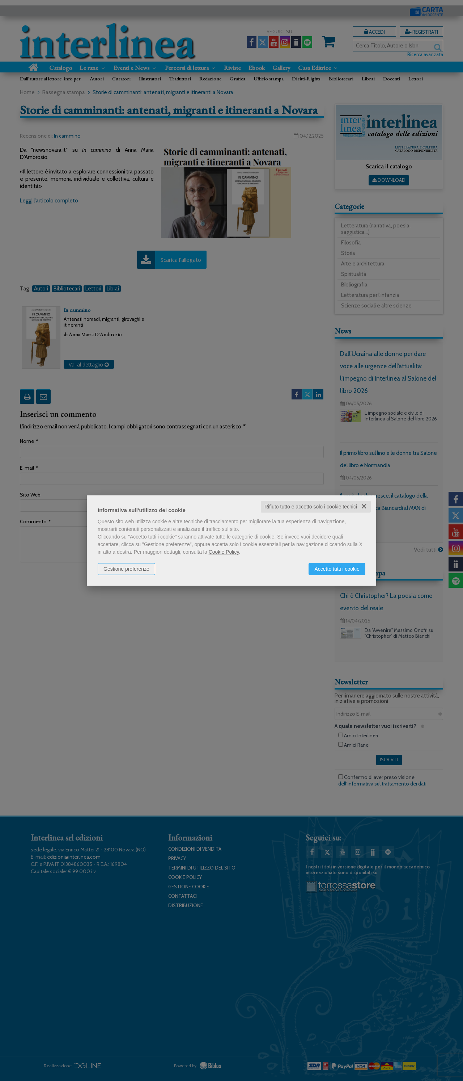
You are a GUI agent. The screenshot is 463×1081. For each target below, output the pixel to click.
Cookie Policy (224, 552)
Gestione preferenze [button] (126, 569)
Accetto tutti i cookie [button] (337, 569)
